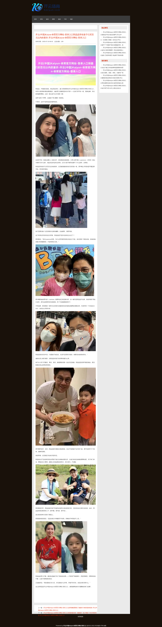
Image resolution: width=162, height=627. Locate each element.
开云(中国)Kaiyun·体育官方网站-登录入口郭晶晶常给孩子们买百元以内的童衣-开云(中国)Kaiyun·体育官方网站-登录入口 (65, 36)
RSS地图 (97, 625)
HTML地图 (103, 625)
